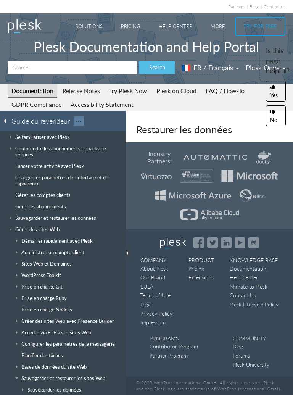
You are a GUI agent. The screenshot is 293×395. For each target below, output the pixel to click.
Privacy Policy (156, 313)
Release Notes (81, 90)
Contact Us (243, 295)
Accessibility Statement (102, 104)
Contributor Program (174, 346)
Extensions (201, 277)
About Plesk (154, 268)
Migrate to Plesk (248, 286)
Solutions (89, 26)
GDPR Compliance (36, 104)
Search (157, 67)
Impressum (153, 322)
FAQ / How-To (225, 90)
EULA (146, 286)
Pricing (130, 26)
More (218, 26)
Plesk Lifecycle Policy (254, 304)
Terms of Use (155, 295)
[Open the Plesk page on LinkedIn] (226, 242)
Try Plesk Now (128, 90)
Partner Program (169, 355)
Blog (254, 7)
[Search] (72, 67)
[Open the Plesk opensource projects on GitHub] (253, 242)
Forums (241, 355)
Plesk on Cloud (176, 90)
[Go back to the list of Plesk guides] (7, 120)
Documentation (32, 90)
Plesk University (251, 364)
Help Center (175, 26)
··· (79, 121)
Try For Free (260, 26)
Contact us (274, 7)
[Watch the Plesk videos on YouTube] (240, 242)
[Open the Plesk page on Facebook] (198, 242)
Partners (236, 7)
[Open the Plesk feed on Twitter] (212, 242)
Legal (146, 304)
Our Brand (152, 277)
